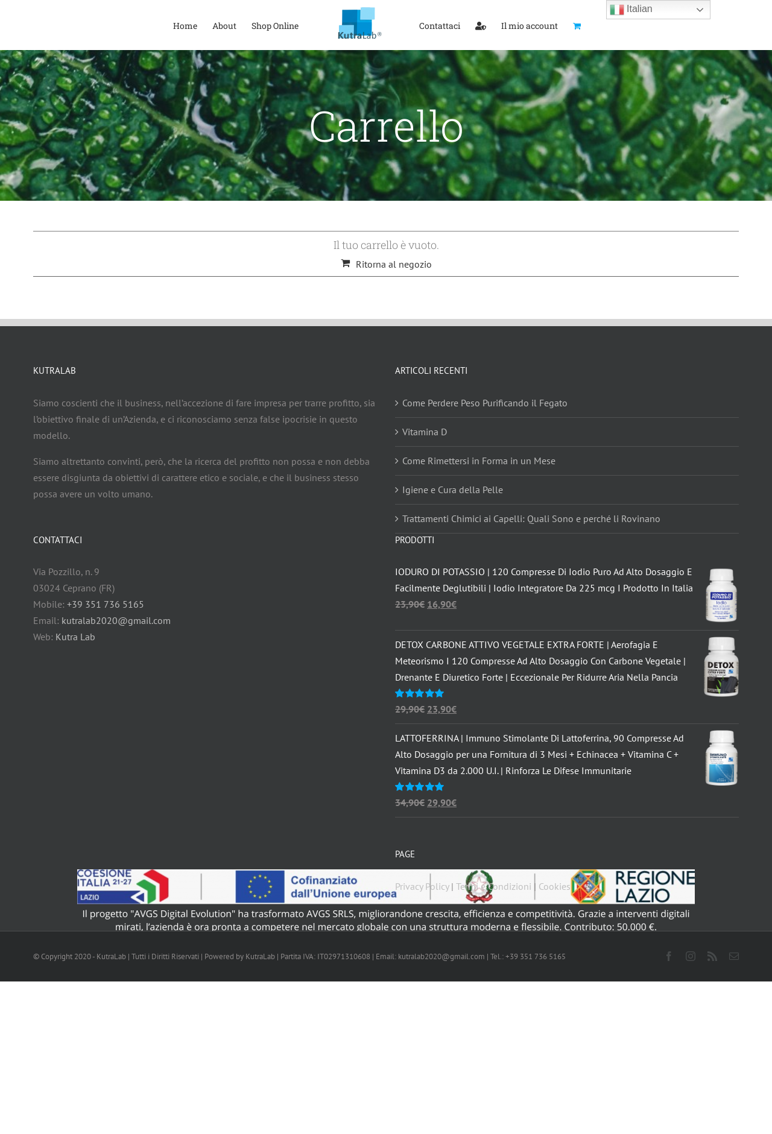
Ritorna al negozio (394, 264)
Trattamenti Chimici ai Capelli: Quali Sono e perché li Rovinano (531, 518)
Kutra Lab (75, 637)
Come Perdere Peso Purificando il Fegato (485, 403)
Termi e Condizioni (493, 886)
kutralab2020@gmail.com (116, 620)
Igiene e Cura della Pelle (452, 490)
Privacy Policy (422, 886)
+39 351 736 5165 (105, 604)
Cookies (555, 886)
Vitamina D (424, 432)
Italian (631, 9)
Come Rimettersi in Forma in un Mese (478, 461)
